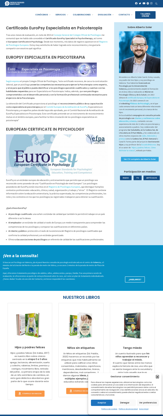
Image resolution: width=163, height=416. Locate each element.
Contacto (38, 279)
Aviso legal (143, 409)
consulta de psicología (59, 262)
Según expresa (13, 81)
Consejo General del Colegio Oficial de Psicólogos (77, 35)
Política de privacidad (128, 409)
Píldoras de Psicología (139, 103)
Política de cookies (109, 409)
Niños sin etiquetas (81, 348)
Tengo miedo (132, 348)
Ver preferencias (148, 402)
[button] (157, 376)
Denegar (124, 402)
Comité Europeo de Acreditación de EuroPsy (67, 106)
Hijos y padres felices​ (30, 347)
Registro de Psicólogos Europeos (64, 186)
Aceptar (101, 402)
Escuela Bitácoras (148, 144)
